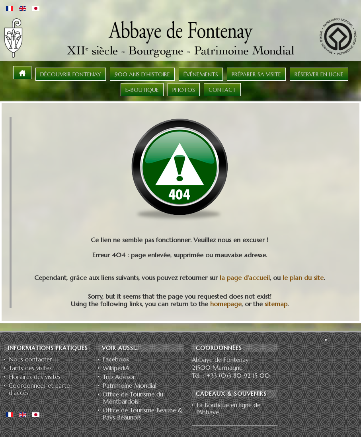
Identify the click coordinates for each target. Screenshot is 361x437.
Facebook (116, 359)
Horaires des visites (34, 377)
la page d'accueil (245, 278)
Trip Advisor (119, 377)
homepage (226, 304)
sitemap (276, 304)
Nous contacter (30, 359)
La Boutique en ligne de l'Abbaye (228, 409)
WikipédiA (116, 368)
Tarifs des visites (30, 368)
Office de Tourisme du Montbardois (133, 398)
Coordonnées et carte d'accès (39, 389)
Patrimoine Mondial (129, 385)
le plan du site (303, 278)
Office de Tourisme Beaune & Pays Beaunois (143, 414)
